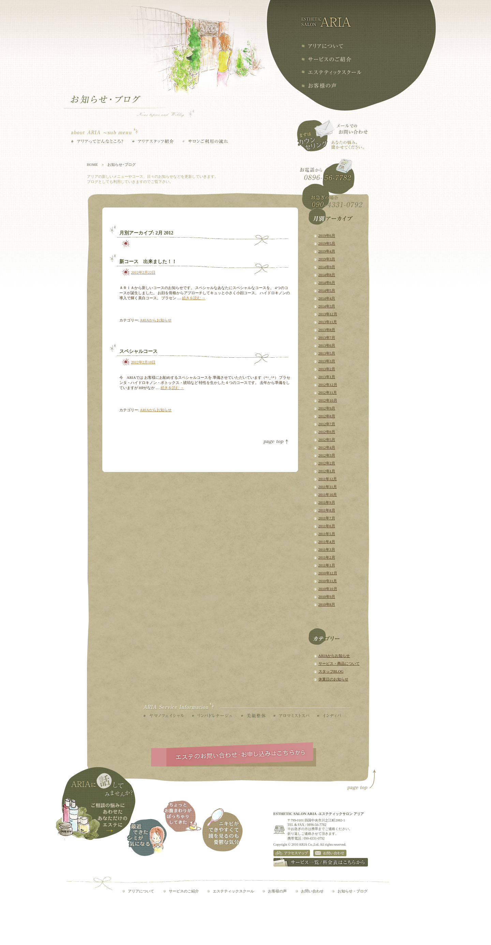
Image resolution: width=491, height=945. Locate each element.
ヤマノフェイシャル (163, 715)
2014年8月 (327, 275)
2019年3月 (327, 259)
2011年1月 (326, 565)
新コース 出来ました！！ (148, 261)
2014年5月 (327, 290)
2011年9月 (326, 502)
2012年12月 (327, 385)
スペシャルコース (138, 351)
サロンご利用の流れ (205, 141)
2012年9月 (327, 408)
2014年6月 (327, 283)
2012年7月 (327, 424)
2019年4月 (327, 251)
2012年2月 (327, 463)
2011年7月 (326, 518)
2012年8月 (327, 416)
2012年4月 (327, 447)
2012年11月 (327, 392)
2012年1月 (327, 471)
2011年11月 (327, 487)
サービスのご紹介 (184, 891)
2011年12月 (327, 479)
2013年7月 (327, 337)
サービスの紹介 (326, 59)
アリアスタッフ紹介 (153, 141)
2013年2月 (327, 369)
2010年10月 (327, 589)
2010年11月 (327, 581)
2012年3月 (327, 455)
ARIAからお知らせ (334, 656)
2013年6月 (327, 345)
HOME (92, 164)
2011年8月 (326, 510)
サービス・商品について (339, 663)
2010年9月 (327, 597)
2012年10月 (327, 400)
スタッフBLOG (331, 671)
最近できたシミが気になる (147, 837)
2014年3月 (327, 306)
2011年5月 (326, 534)
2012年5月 (327, 440)
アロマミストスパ (291, 715)
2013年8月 (327, 330)
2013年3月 (327, 361)
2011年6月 (326, 526)
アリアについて (322, 46)
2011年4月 (326, 542)
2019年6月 (327, 235)
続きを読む (194, 298)
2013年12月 (327, 314)
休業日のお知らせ (333, 679)
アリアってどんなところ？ (97, 141)
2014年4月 (327, 298)
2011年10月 (327, 494)
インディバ (329, 715)
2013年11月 (327, 322)
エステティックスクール (331, 72)
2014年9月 (327, 267)
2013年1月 (327, 377)
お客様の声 (318, 85)
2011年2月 (326, 557)
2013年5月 (327, 353)
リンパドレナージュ (212, 715)
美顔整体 (253, 715)
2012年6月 (327, 432)
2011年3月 (326, 549)
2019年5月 (327, 243)
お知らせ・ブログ (353, 891)
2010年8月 (327, 604)
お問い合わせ (312, 891)
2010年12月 (327, 573)
